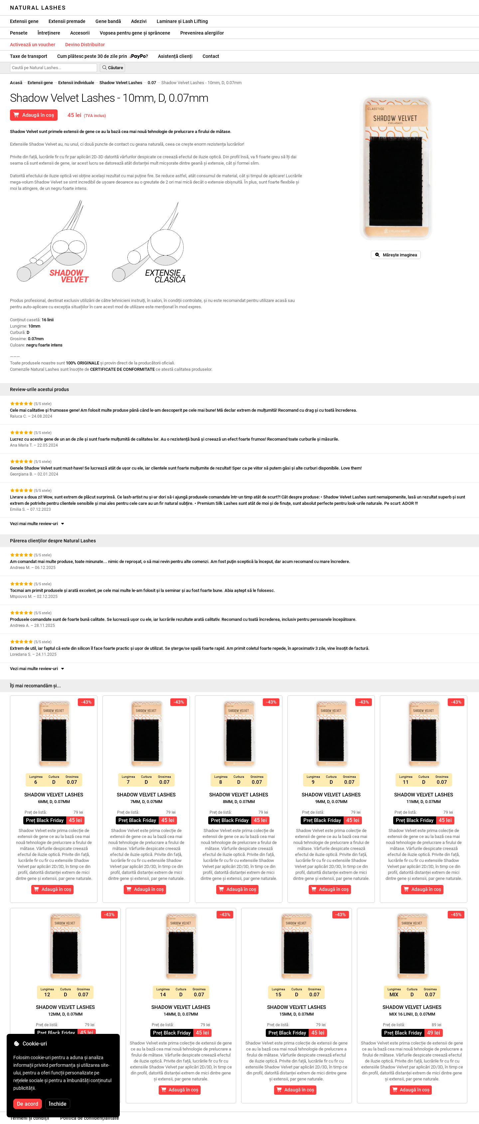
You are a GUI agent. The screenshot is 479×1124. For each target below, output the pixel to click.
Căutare (112, 67)
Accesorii (80, 33)
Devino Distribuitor (85, 44)
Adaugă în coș (33, 115)
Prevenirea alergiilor (202, 33)
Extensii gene (24, 21)
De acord (27, 1104)
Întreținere (49, 33)
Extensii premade (67, 21)
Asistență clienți (175, 56)
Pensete (19, 33)
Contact (211, 56)
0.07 (152, 82)
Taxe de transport (28, 56)
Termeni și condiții (29, 1118)
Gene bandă (108, 21)
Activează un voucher (32, 44)
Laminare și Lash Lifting (182, 21)
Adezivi (139, 21)
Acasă (16, 82)
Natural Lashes (38, 7)
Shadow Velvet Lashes (120, 82)
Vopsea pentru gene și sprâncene (135, 33)
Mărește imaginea (396, 254)
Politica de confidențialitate (89, 1118)
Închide (58, 1104)
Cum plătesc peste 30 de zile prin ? (102, 56)
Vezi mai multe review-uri (37, 523)
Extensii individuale (76, 82)
